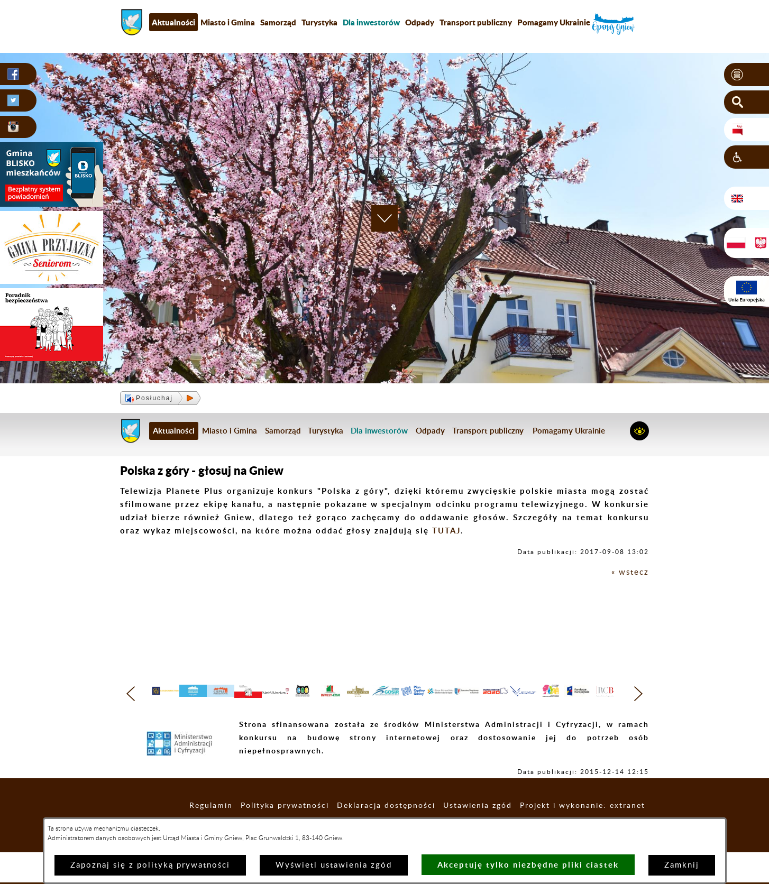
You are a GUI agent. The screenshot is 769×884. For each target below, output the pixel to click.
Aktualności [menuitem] (173, 22)
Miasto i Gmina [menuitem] (227, 22)
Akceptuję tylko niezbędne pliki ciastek (528, 864)
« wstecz (630, 572)
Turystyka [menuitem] (319, 22)
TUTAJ (446, 530)
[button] (746, 74)
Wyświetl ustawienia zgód (334, 865)
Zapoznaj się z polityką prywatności (150, 865)
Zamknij (681, 865)
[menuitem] (371, 22)
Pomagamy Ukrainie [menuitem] (553, 22)
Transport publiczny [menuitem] (476, 22)
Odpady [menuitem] (419, 22)
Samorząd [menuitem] (278, 22)
